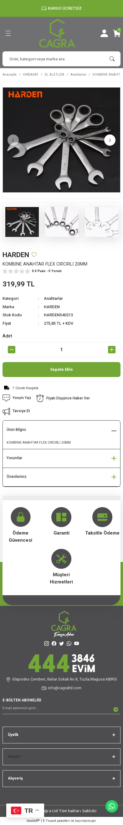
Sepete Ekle (61, 369)
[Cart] (116, 33)
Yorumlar (14, 458)
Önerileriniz (17, 476)
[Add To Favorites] (34, 254)
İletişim (14, 756)
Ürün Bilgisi (16, 429)
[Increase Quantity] (111, 349)
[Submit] (115, 709)
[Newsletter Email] (61, 709)
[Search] (61, 58)
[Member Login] (104, 33)
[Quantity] (61, 349)
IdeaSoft (33, 821)
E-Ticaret (49, 821)
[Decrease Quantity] (11, 349)
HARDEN (52, 306)
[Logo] (57, 33)
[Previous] (13, 140)
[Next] (109, 140)
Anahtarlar (53, 298)
